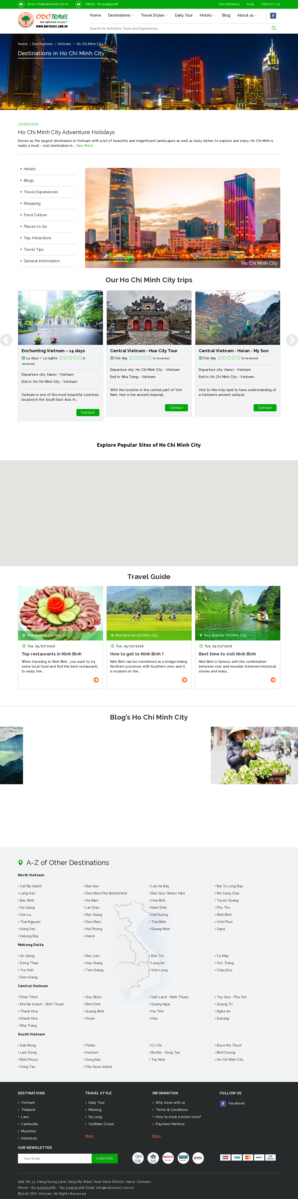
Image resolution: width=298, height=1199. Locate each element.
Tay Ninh (157, 1059)
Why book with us (170, 1102)
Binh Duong (225, 1052)
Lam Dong (27, 1052)
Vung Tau (26, 1067)
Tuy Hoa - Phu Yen (231, 997)
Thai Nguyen (29, 922)
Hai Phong (93, 929)
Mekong (94, 1110)
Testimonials (229, 4)
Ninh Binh (223, 915)
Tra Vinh (26, 970)
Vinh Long (158, 970)
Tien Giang (94, 970)
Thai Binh (157, 922)
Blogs (29, 180)
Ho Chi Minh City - (239, 370)
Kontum (91, 1052)
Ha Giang (26, 907)
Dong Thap (28, 963)
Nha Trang (218, 377)
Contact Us (270, 4)
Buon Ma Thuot (228, 1045)
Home (95, 15)
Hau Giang (93, 963)
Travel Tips (34, 249)
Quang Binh (94, 1011)
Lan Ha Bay (159, 886)
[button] (149, 509)
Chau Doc (224, 970)
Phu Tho (223, 907)
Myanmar (28, 1131)
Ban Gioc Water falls (167, 893)
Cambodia (29, 1124)
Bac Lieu (92, 956)
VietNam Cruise (100, 1124)
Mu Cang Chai (227, 893)
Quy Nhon (93, 997)
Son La (24, 915)
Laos (24, 1117)
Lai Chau (92, 907)
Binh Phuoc (28, 1059)
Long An (157, 963)
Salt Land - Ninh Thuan (169, 997)
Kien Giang (28, 977)
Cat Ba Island (30, 886)
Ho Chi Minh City (46, 381)
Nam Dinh (158, 907)
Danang (222, 1018)
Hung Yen (26, 929)
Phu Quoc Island (98, 1067)
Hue (153, 1018)
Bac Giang (93, 915)
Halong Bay (28, 936)
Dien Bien (92, 922)
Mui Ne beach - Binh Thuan (41, 1004)
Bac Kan (91, 886)
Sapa (220, 929)
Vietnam (67, 374)
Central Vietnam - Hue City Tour (232, 350)
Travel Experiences (41, 192)
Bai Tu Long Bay (229, 886)
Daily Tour (184, 15)
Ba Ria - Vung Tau (164, 1052)
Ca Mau (222, 956)
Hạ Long (94, 1117)
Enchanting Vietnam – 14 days (142, 350)
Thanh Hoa (28, 1011)
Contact (88, 412)
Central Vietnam (33, 986)
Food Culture (35, 215)
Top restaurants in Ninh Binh (140, 653)
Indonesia (28, 1138)
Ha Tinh (156, 1011)
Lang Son (26, 893)
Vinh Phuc (224, 922)
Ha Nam (91, 900)
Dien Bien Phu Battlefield (105, 893)
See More (84, 146)
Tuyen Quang (227, 900)
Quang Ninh (159, 929)
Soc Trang (224, 963)
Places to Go (35, 226)
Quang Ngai (159, 1004)
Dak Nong (27, 1045)
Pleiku (89, 1045)
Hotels (30, 169)
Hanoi (89, 936)
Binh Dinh (92, 1004)
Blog (226, 15)
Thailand (27, 1110)
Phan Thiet (28, 997)
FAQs (250, 4)
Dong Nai (92, 1059)
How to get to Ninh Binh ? (226, 653)
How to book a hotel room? (178, 1117)
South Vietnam (31, 1034)
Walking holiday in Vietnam (51, 350)
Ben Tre (156, 956)
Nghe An (223, 1011)
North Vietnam (31, 875)
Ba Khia (30, 653)
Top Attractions (38, 238)
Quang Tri (224, 1004)
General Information (42, 261)
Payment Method (169, 1124)
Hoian (89, 1018)
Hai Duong (158, 915)
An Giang (26, 956)
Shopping (32, 203)
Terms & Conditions (171, 1110)
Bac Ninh (26, 900)
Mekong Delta (31, 945)
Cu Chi (155, 1045)
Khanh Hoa (28, 1018)
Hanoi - (53, 374)
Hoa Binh (157, 900)
